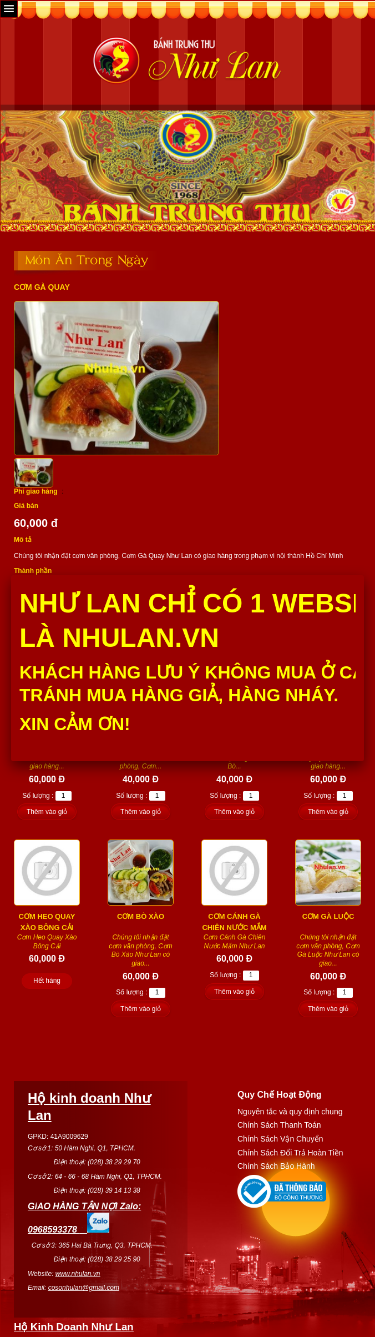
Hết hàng (46, 980)
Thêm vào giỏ (47, 812)
